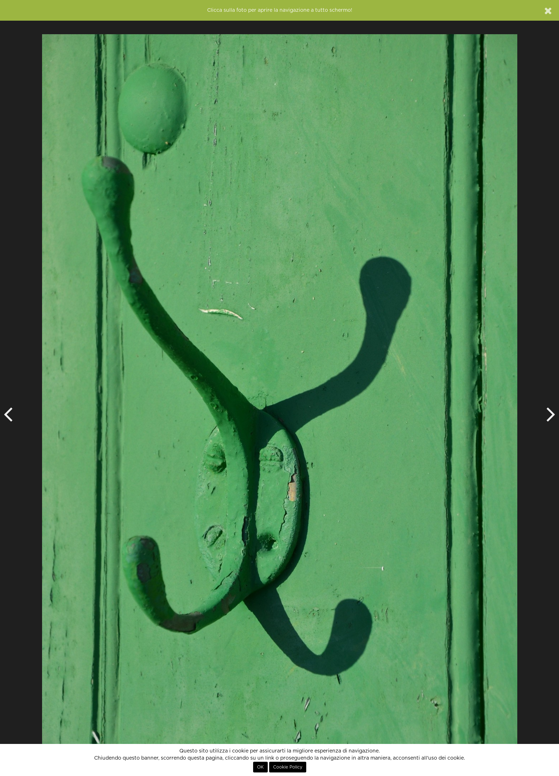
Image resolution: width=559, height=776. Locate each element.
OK (260, 767)
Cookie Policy (287, 767)
